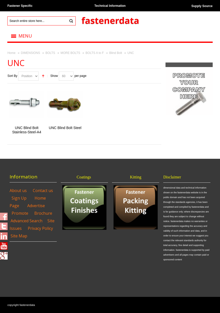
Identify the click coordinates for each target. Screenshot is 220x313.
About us (18, 190)
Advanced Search (26, 221)
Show (54, 76)
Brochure (43, 213)
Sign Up (19, 198)
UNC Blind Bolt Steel (65, 128)
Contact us (43, 190)
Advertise (36, 205)
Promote (20, 213)
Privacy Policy (40, 228)
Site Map (19, 236)
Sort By (12, 76)
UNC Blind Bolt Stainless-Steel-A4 (26, 130)
